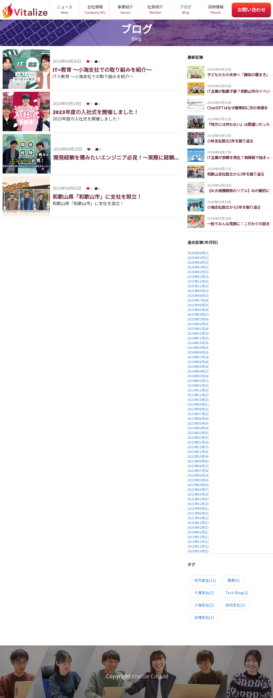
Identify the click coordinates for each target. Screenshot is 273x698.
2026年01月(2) (198, 276)
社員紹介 (155, 9)
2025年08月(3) (198, 295)
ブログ (185, 9)
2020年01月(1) (198, 532)
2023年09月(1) (198, 404)
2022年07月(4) (198, 470)
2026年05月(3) (198, 257)
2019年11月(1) (198, 541)
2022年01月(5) (198, 499)
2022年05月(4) (198, 480)
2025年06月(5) (198, 305)
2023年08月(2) (198, 409)
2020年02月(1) (198, 527)
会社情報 (95, 9)
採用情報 (216, 9)
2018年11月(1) (198, 546)
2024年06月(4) (198, 361)
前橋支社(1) (204, 617)
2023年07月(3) (198, 413)
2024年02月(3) (198, 380)
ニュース (64, 9)
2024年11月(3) (198, 338)
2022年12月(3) (198, 447)
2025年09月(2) (198, 290)
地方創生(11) (205, 580)
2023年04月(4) (198, 428)
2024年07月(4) (198, 357)
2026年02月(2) (198, 271)
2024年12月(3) (198, 333)
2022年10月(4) (198, 456)
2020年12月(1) (198, 522)
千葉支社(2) (204, 592)
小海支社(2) (204, 605)
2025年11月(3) (198, 286)
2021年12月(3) (198, 503)
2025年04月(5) (198, 314)
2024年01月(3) (198, 385)
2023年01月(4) (198, 442)
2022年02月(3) (198, 494)
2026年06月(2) (198, 253)
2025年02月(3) (198, 324)
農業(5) (234, 580)
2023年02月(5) (198, 437)
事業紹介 (125, 9)
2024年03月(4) (198, 376)
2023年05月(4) (198, 423)
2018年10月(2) (198, 551)
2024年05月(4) (198, 366)
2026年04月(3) (198, 262)
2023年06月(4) (198, 418)
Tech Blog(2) (236, 592)
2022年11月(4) (198, 451)
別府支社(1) (235, 605)
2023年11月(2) (198, 395)
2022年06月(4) (198, 475)
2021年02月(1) (198, 518)
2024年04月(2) (198, 371)
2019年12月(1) (198, 536)
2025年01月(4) (198, 328)
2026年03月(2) (198, 267)
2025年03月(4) (198, 319)
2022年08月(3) (198, 465)
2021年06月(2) (198, 513)
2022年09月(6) (198, 461)
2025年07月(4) (198, 300)
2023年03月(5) (198, 432)
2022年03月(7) (198, 489)
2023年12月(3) (198, 390)
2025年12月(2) (198, 281)
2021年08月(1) (198, 508)
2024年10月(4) (198, 342)
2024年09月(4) (198, 347)
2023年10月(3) (198, 399)
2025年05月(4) (198, 309)
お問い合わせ (251, 9)
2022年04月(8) (198, 484)
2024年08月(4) (198, 352)
